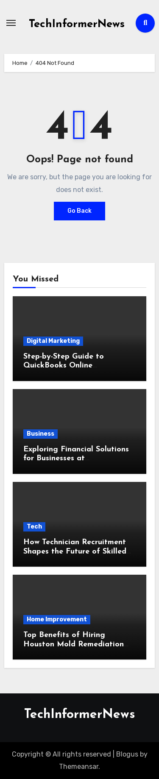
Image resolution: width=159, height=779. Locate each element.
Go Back (79, 210)
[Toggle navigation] (11, 23)
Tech (34, 526)
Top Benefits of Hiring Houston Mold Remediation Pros (73, 644)
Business (40, 433)
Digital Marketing (53, 341)
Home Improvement (57, 619)
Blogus (127, 754)
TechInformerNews (77, 24)
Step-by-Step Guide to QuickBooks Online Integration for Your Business (76, 366)
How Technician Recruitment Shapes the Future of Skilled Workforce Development (74, 551)
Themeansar (78, 766)
